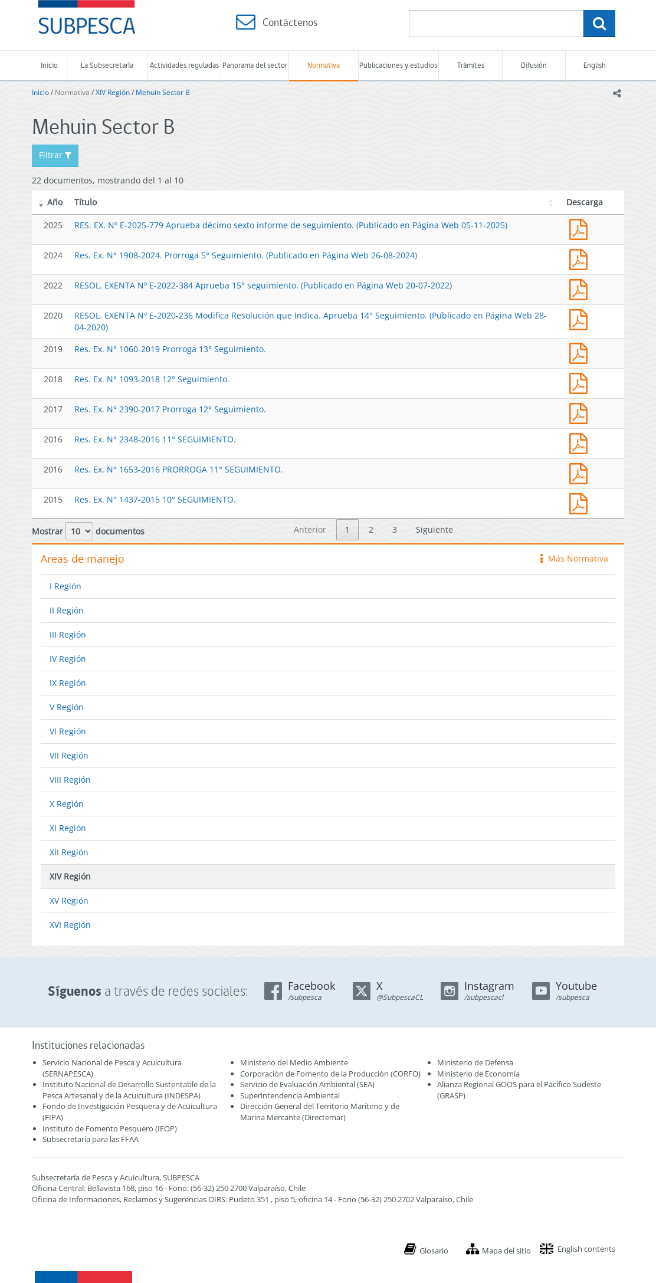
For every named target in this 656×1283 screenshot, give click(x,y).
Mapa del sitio (506, 1250)
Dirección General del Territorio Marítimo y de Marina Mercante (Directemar (319, 1112)
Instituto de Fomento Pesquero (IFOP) (109, 1128)
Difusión (534, 65)
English (594, 65)
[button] (41, 202)
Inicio (49, 65)
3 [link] (394, 529)
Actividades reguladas (184, 65)
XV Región (69, 900)
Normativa (323, 65)
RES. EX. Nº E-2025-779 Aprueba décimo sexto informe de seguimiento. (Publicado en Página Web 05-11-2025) (290, 225)
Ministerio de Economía (478, 1073)
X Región (67, 803)
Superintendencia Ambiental (290, 1095)
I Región (65, 586)
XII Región (69, 852)
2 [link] (371, 529)
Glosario (433, 1250)
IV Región (68, 658)
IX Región (68, 682)
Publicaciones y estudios (398, 65)
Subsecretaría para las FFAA (90, 1139)
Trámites (470, 65)
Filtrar (55, 154)
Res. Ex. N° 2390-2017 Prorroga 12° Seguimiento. (170, 409)
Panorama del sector (254, 65)
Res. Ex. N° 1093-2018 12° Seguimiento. (151, 379)
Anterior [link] (310, 529)
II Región (67, 610)
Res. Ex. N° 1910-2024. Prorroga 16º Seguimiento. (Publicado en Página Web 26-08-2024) (581, 258)
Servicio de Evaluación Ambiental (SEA (306, 1084)
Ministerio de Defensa (475, 1062)
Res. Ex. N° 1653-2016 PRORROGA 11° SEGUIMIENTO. (178, 469)
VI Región (68, 731)
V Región (67, 707)
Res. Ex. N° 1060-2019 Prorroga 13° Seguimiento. (170, 349)
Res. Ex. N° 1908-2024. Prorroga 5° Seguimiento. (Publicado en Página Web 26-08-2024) (245, 255)
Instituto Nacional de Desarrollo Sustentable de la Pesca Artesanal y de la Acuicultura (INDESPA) (129, 1090)
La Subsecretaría (107, 65)
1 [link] (347, 529)
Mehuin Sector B (163, 92)
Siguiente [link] (434, 529)
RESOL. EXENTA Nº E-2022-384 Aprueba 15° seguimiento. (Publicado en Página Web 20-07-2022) (263, 285)
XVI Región (70, 924)
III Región (68, 634)
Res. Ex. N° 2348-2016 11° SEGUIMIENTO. (155, 439)
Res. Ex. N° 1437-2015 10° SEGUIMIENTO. (155, 499)
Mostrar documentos (88, 531)
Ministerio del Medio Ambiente (294, 1062)
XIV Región (113, 92)
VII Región (69, 755)
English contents (586, 1248)
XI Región (68, 828)
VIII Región (70, 779)
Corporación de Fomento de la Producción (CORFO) (330, 1073)
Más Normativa (574, 558)
